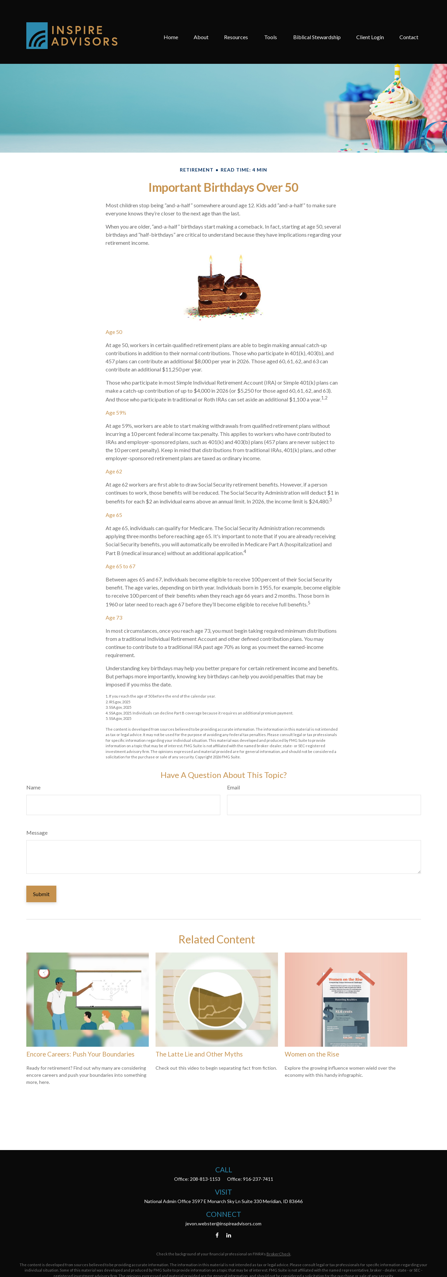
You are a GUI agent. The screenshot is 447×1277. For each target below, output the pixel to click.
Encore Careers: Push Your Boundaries (80, 1054)
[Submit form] (41, 894)
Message (37, 832)
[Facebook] (217, 1235)
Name (33, 787)
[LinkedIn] (228, 1235)
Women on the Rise (312, 1054)
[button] (171, 18)
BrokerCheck (278, 1254)
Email (233, 787)
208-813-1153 (205, 1179)
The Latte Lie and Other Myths (199, 1054)
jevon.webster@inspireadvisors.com (223, 1223)
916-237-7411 (258, 1179)
